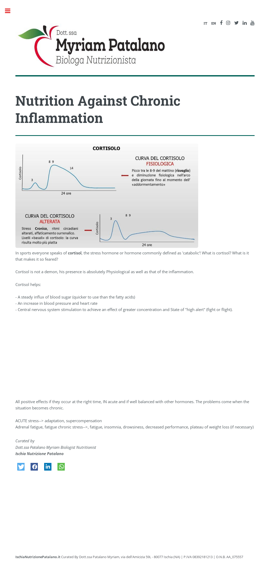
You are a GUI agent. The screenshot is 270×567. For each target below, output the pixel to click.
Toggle (10, 11)
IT (205, 23)
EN (213, 23)
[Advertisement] (135, 355)
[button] (21, 467)
